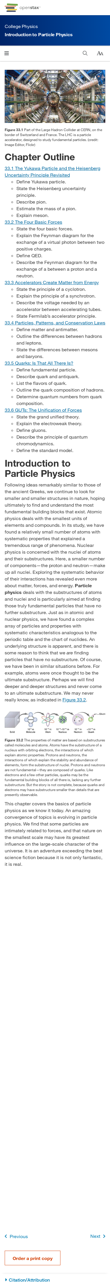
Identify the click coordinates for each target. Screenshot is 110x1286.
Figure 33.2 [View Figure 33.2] (74, 699)
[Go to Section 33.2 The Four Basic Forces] (33, 222)
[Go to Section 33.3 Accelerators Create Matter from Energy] (52, 282)
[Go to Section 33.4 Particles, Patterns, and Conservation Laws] (55, 322)
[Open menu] (6, 53)
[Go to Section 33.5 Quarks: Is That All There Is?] (39, 363)
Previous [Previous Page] (15, 1236)
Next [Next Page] (99, 1236)
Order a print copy (33, 1258)
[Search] (85, 53)
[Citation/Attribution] (55, 1280)
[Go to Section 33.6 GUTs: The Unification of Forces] (43, 410)
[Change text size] (100, 53)
